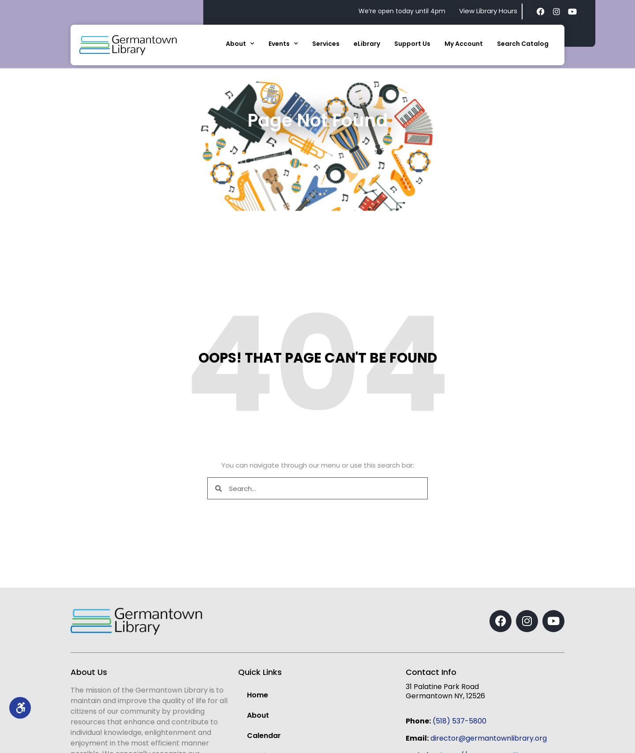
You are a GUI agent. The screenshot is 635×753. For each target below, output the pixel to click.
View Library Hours (488, 10)
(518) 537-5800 (459, 721)
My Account (463, 43)
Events (283, 43)
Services (326, 43)
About (240, 43)
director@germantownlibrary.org (488, 738)
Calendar (264, 736)
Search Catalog (523, 43)
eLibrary (367, 43)
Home (257, 695)
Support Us (412, 43)
